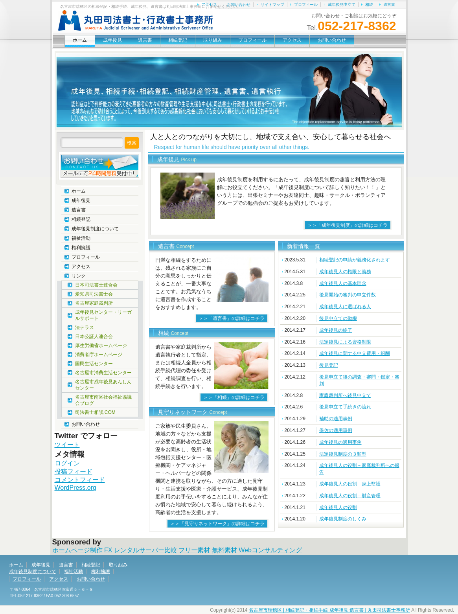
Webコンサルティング (270, 550)
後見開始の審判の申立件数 (347, 295)
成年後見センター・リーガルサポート (103, 315)
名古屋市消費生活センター (103, 372)
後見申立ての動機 (338, 318)
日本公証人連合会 (94, 336)
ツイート (67, 444)
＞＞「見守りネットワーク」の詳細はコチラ (217, 523)
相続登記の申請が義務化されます (354, 260)
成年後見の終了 (335, 330)
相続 (369, 4)
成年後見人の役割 (338, 507)
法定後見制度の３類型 (342, 454)
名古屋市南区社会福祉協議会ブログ (103, 400)
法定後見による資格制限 (345, 342)
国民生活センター (94, 363)
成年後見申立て (341, 4)
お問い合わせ (238, 4)
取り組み (212, 40)
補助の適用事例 (335, 418)
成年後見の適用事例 (340, 442)
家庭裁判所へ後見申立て (345, 395)
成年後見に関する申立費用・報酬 (354, 353)
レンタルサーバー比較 (145, 550)
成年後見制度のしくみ (342, 519)
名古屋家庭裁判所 (94, 303)
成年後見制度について (95, 229)
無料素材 (224, 550)
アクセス (209, 4)
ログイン (67, 463)
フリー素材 (194, 550)
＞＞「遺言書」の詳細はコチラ (232, 318)
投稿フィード (73, 471)
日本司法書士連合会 (96, 285)
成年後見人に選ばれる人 (345, 306)
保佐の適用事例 (335, 430)
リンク (79, 276)
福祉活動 (81, 238)
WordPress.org (75, 487)
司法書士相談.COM (95, 412)
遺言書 (389, 4)
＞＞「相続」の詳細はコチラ (234, 397)
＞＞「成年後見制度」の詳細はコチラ (347, 225)
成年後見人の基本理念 (342, 283)
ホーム (80, 40)
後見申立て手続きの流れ (345, 407)
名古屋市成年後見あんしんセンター (103, 385)
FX (108, 550)
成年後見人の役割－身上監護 (350, 484)
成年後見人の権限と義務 (345, 271)
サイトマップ (272, 4)
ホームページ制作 (77, 550)
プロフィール (306, 4)
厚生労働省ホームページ (101, 345)
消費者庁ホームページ (98, 354)
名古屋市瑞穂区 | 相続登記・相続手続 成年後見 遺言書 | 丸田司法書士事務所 (329, 610)
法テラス (84, 327)
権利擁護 (81, 247)
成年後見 (112, 40)
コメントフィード (80, 479)
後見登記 (328, 365)
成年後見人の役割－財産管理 (350, 495)
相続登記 (177, 40)
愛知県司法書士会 (94, 294)
